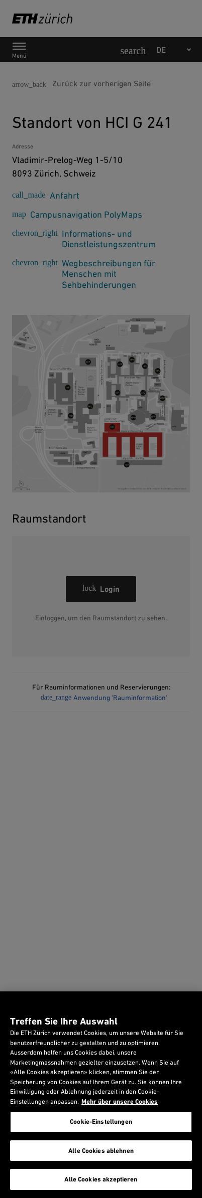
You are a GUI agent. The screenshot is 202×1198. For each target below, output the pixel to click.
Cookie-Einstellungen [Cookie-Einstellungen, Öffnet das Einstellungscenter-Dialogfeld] (101, 1121)
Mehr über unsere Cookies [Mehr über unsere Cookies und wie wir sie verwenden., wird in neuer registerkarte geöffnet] (119, 1101)
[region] (101, 1094)
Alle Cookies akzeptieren (100, 1179)
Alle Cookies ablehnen (101, 1150)
